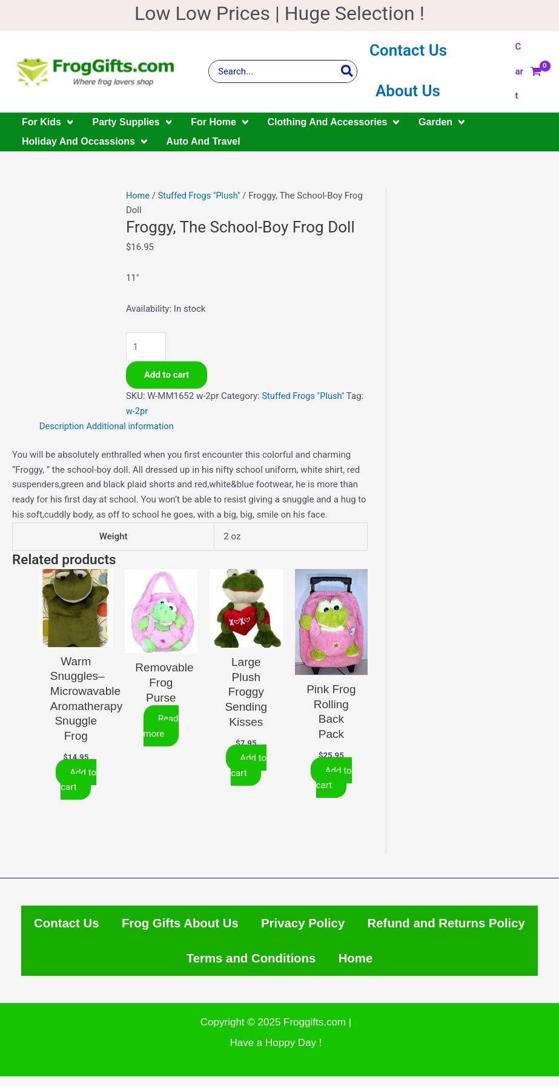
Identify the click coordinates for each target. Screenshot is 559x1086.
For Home (219, 122)
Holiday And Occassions (84, 141)
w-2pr (137, 411)
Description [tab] (62, 426)
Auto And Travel (203, 141)
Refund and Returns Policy (168, 966)
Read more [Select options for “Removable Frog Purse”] (160, 727)
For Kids (47, 122)
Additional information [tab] (133, 426)
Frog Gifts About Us (270, 926)
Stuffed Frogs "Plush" (201, 195)
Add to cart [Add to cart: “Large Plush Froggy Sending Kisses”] (248, 766)
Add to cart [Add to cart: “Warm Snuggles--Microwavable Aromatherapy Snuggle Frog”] (78, 781)
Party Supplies (131, 122)
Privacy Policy (400, 926)
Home (138, 195)
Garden (441, 122)
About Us (407, 91)
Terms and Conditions (342, 966)
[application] (67, 122)
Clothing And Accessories (334, 122)
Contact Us (408, 50)
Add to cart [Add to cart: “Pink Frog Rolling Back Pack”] (334, 779)
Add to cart (167, 375)
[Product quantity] (146, 347)
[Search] (348, 71)
